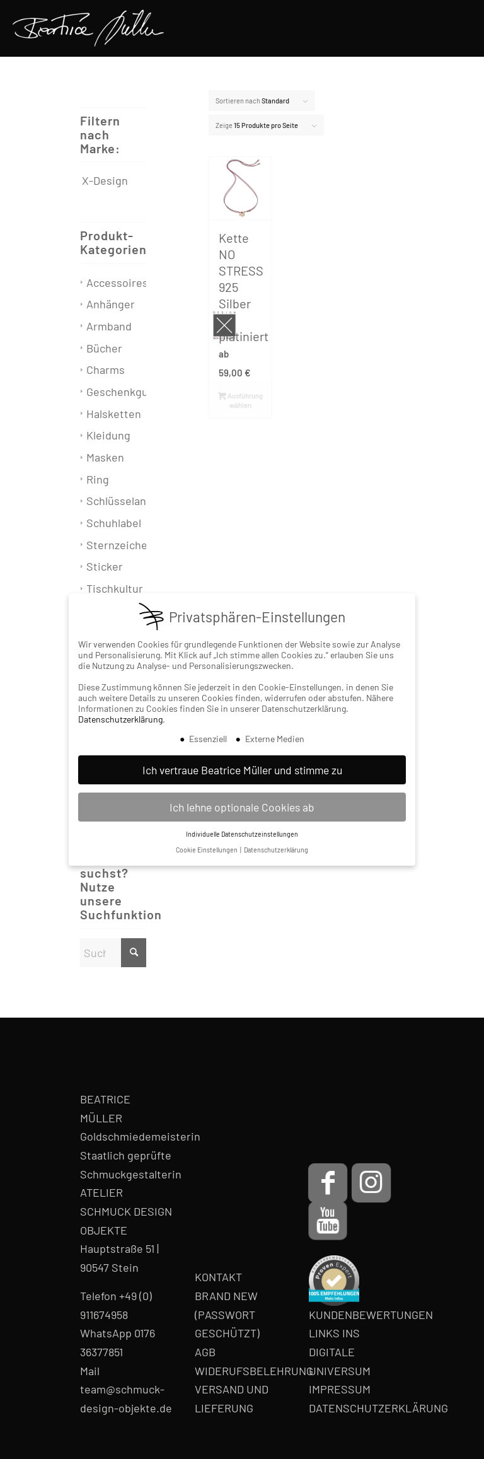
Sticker (104, 566)
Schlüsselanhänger (134, 501)
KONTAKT (218, 1277)
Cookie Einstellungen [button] (207, 850)
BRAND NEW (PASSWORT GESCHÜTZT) (227, 1314)
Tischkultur (114, 588)
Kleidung (108, 435)
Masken (105, 457)
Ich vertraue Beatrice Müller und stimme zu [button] (242, 770)
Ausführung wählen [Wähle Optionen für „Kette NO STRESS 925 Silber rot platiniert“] (240, 399)
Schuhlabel (113, 523)
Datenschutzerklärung (120, 719)
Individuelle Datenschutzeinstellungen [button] (242, 834)
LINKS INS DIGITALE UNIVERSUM (340, 1351)
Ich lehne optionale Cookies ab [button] (242, 807)
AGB (205, 1352)
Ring (97, 479)
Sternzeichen (120, 545)
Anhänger (110, 304)
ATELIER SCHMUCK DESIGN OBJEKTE (126, 1210)
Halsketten (113, 414)
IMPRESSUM (340, 1389)
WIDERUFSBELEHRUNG (254, 1371)
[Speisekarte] (457, 28)
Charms (105, 369)
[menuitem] (457, 28)
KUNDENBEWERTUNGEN (371, 1315)
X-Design (105, 180)
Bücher (104, 348)
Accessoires (117, 282)
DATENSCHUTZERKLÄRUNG (378, 1408)
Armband (109, 326)
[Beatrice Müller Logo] (88, 28)
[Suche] (113, 952)
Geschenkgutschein (136, 391)
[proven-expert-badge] (334, 1280)
